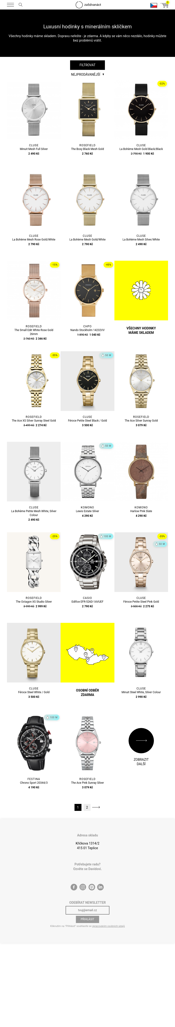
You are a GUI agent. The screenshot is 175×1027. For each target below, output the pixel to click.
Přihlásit (87, 919)
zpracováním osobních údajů (108, 926)
